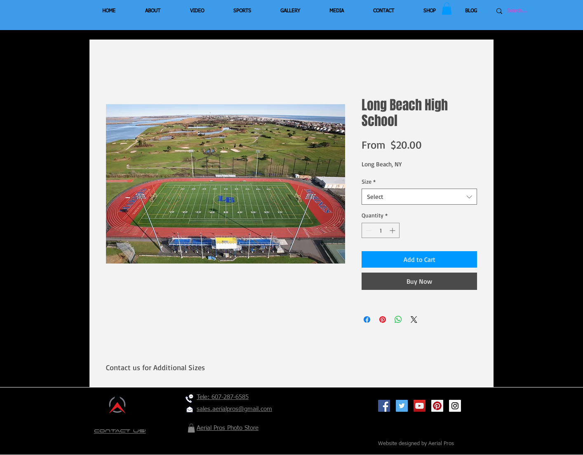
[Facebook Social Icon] (384, 406)
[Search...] (532, 11)
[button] (447, 8)
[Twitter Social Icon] (402, 406)
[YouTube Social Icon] (419, 406)
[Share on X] (414, 319)
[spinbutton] (380, 230)
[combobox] (419, 197)
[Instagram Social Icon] (455, 406)
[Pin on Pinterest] (383, 319)
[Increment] (393, 230)
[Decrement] (368, 230)
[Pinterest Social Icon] (437, 406)
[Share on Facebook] (367, 319)
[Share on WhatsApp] (398, 319)
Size (369, 181)
